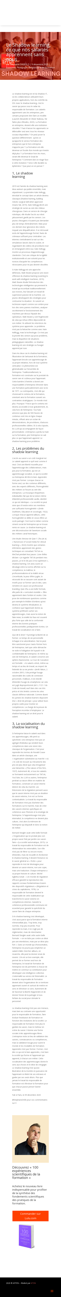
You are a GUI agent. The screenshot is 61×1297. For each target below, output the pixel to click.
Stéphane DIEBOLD (19, 64)
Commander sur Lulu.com (30, 1216)
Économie (11, 67)
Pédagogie (22, 67)
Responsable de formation (41, 67)
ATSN (33, 1283)
